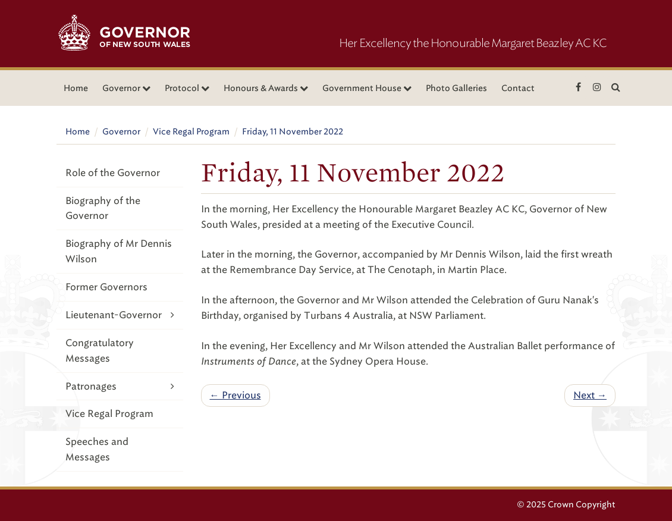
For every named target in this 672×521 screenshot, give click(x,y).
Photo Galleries (456, 88)
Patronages (119, 386)
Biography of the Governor (102, 208)
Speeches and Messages (96, 449)
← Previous (235, 395)
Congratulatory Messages (99, 350)
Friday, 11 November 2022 (292, 132)
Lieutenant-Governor (119, 314)
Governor (121, 132)
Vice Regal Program (191, 132)
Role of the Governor (112, 172)
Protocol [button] (187, 88)
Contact (518, 88)
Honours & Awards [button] (266, 88)
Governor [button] (126, 88)
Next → (590, 395)
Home (76, 88)
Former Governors (106, 287)
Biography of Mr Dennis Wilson (118, 251)
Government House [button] (367, 88)
